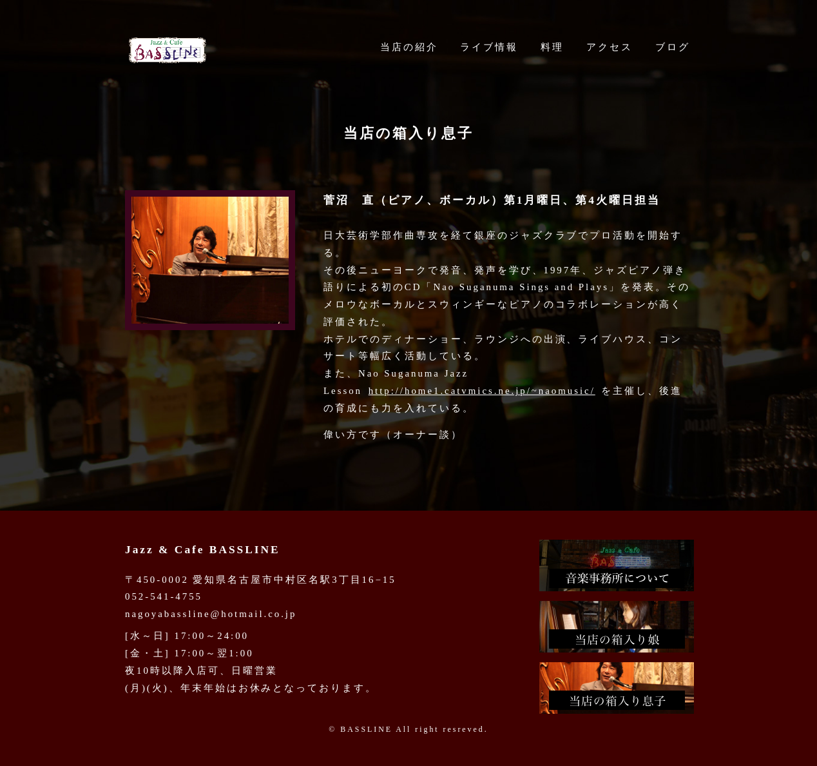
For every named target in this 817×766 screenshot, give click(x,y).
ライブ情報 (489, 47)
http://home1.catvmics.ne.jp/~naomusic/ (482, 391)
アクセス (609, 47)
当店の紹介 (409, 47)
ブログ (672, 47)
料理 (552, 47)
